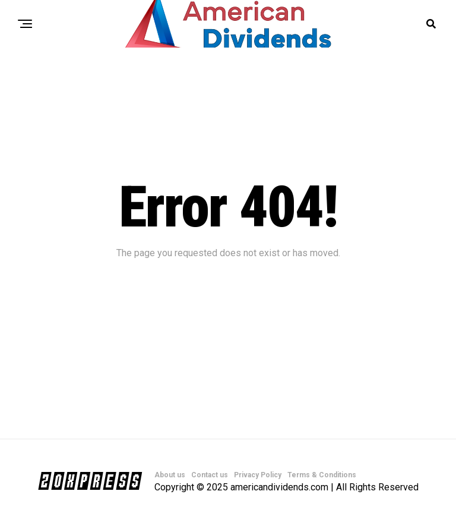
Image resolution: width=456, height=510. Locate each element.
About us (169, 475)
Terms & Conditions (321, 475)
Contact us (209, 475)
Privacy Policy (257, 475)
